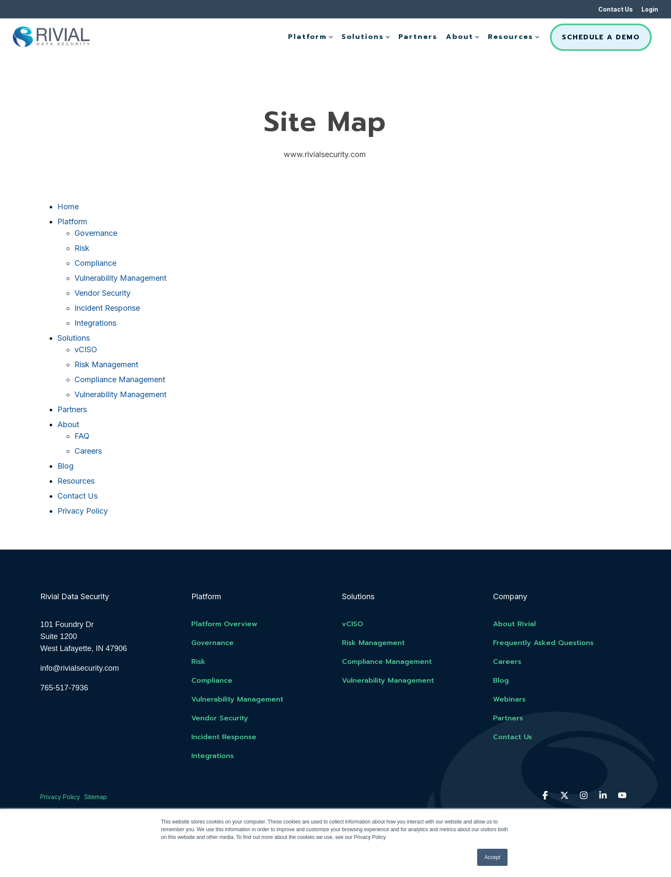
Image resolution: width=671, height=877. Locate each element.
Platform (310, 37)
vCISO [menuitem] (352, 624)
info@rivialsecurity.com (79, 668)
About (462, 37)
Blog (65, 465)
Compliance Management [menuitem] (387, 662)
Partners (417, 37)
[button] (546, 795)
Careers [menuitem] (507, 662)
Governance (95, 233)
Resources (513, 37)
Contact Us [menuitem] (615, 9)
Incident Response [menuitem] (223, 737)
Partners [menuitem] (508, 718)
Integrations (95, 322)
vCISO (85, 349)
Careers (88, 450)
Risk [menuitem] (198, 662)
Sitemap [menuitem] (95, 796)
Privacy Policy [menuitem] (60, 796)
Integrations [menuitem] (212, 756)
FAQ (81, 435)
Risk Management (106, 364)
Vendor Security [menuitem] (219, 718)
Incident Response (107, 307)
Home (68, 206)
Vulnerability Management (120, 278)
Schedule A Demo (601, 37)
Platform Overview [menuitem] (224, 624)
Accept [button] (492, 857)
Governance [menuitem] (212, 643)
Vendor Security (102, 292)
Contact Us (77, 495)
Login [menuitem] (649, 9)
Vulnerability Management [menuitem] (237, 699)
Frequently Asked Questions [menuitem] (543, 643)
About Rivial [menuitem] (514, 624)
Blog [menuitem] (501, 680)
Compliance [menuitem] (211, 680)
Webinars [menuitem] (509, 699)
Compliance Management (119, 379)
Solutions (365, 37)
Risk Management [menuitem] (373, 643)
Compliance (95, 263)
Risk (81, 248)
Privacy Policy (82, 510)
